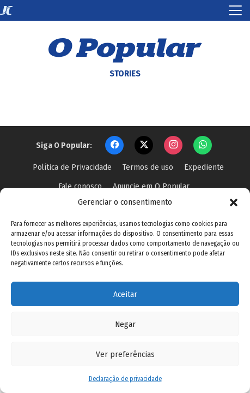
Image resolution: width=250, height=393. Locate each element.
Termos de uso (148, 167)
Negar (125, 324)
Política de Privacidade (72, 167)
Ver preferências (125, 354)
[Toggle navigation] (235, 10)
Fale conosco (80, 186)
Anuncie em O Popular (151, 186)
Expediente (204, 167)
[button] (233, 201)
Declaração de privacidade (125, 379)
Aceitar (125, 294)
